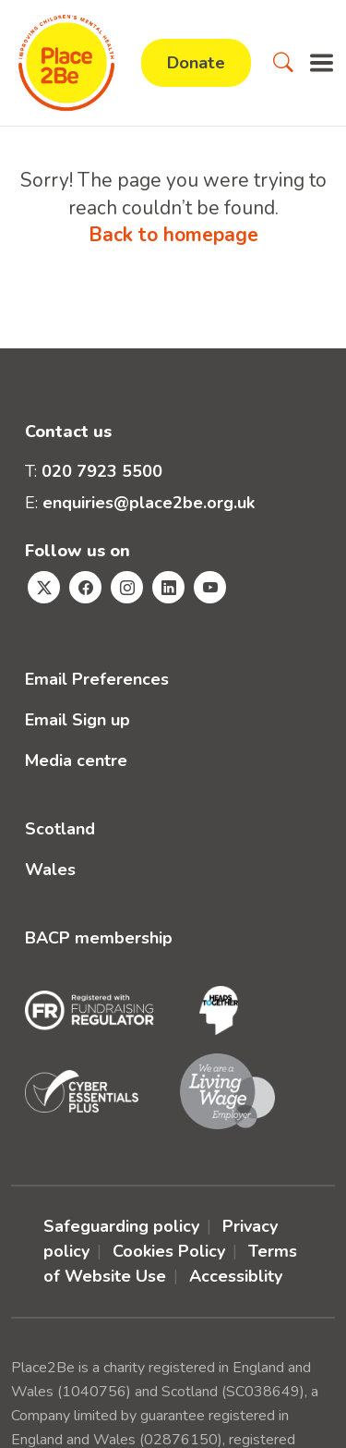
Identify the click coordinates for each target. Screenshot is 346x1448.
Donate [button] (196, 63)
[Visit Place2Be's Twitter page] (44, 587)
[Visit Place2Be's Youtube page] (210, 587)
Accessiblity (235, 1276)
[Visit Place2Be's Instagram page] (127, 587)
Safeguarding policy (121, 1226)
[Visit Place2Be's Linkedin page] (168, 587)
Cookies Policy (169, 1251)
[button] (283, 63)
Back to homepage (173, 235)
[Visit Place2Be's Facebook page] (85, 587)
